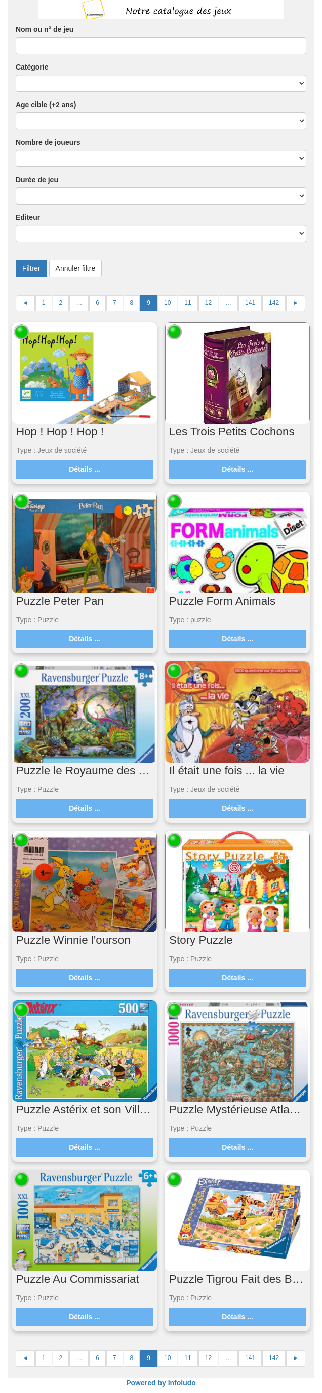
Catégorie (32, 67)
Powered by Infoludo (161, 1383)
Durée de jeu (37, 180)
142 (274, 303)
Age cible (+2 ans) (46, 104)
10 (167, 303)
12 (208, 303)
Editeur (28, 217)
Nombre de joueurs (48, 142)
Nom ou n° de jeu (45, 29)
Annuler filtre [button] (76, 268)
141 (250, 303)
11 (187, 303)
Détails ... (84, 469)
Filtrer (31, 268)
